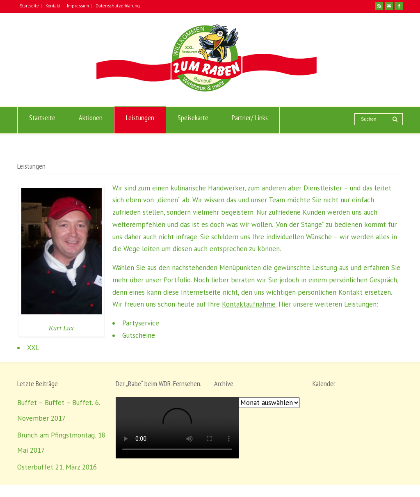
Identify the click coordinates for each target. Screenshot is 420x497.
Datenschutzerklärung (118, 6)
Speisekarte (193, 120)
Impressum (78, 6)
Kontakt (53, 6)
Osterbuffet (35, 467)
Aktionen (91, 120)
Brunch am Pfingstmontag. (56, 435)
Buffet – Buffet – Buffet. (55, 402)
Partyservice (140, 323)
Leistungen (140, 120)
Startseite (29, 6)
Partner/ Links (250, 120)
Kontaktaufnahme (249, 304)
